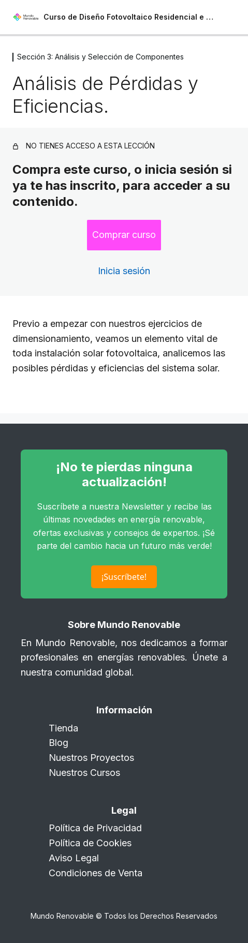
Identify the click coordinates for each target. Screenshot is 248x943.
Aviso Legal (74, 857)
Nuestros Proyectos (91, 757)
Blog (58, 742)
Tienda (63, 728)
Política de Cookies (90, 842)
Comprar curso (124, 234)
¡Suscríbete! (124, 576)
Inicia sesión (124, 270)
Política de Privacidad (95, 827)
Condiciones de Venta (95, 872)
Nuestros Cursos (84, 772)
